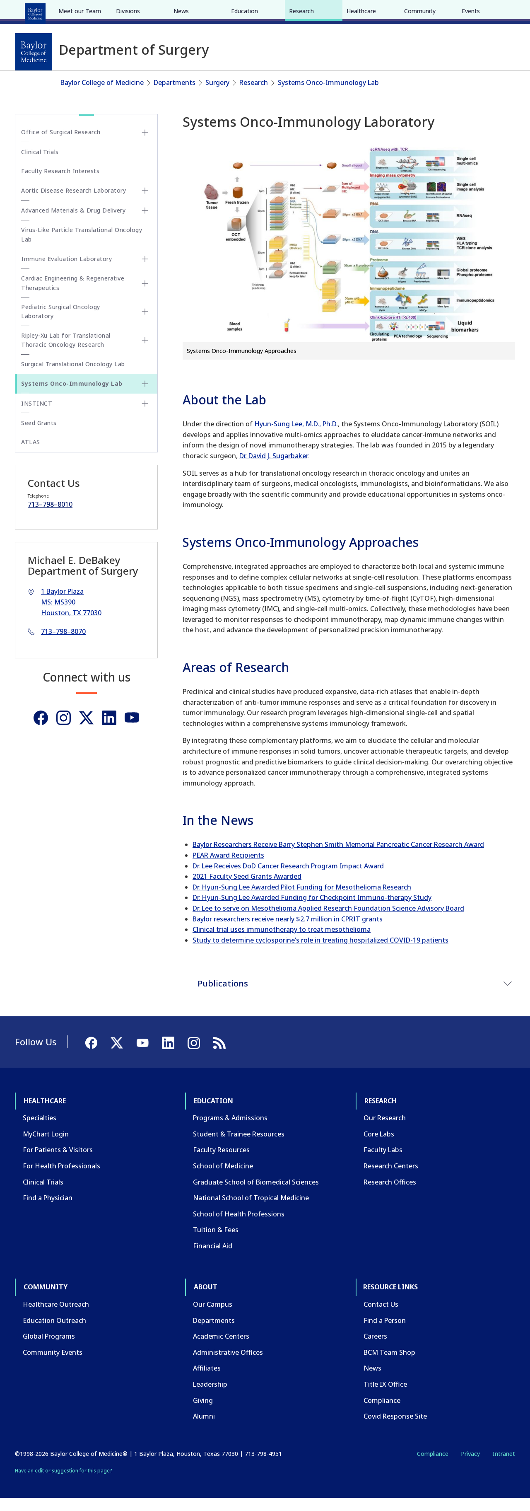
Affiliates (207, 1380)
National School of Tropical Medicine (251, 1210)
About (207, 11)
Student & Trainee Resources (238, 1146)
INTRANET (430, 11)
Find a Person (385, 1332)
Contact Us (381, 1316)
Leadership (210, 1396)
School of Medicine (223, 1178)
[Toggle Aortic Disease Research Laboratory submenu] (144, 203)
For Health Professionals (61, 1178)
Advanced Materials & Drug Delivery (73, 223)
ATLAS (30, 455)
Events (471, 73)
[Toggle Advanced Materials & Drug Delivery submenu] (144, 223)
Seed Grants (39, 435)
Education (82, 11)
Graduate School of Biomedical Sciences (256, 1194)
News (181, 73)
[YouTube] (486, 11)
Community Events (52, 1364)
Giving (203, 1412)
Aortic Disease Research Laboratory (73, 203)
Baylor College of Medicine (102, 94)
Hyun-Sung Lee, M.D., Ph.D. (296, 436)
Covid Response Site (395, 1429)
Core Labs (379, 1146)
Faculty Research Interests (60, 183)
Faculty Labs (383, 1162)
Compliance (382, 1412)
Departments (174, 94)
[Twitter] (86, 730)
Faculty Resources (221, 1162)
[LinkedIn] (501, 11)
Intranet (503, 1466)
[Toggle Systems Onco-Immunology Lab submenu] (144, 396)
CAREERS (396, 11)
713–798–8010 (50, 516)
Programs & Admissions (230, 1130)
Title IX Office (385, 1396)
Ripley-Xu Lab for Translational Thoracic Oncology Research (66, 352)
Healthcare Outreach (56, 1316)
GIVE (370, 11)
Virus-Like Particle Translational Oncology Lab (81, 247)
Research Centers (391, 1178)
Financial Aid (212, 1258)
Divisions (128, 73)
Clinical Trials (40, 164)
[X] (471, 11)
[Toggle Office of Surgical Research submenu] (144, 145)
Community (168, 11)
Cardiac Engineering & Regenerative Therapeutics (72, 295)
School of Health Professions (238, 1226)
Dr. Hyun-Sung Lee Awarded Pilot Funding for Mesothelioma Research (302, 899)
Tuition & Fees (215, 1242)
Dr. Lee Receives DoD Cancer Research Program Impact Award (288, 878)
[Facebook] (456, 11)
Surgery (217, 94)
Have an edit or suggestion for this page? (63, 1483)
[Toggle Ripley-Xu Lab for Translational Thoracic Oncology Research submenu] (144, 353)
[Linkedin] (109, 730)
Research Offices (390, 1194)
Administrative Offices (228, 1364)
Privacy (470, 1466)
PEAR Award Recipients (228, 867)
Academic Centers (221, 1349)
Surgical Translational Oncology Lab (73, 376)
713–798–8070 (63, 644)
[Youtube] (132, 730)
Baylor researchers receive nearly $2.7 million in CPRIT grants (288, 931)
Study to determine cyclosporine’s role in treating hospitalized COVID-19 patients (320, 952)
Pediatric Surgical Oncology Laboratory (60, 323)
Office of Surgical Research (61, 145)
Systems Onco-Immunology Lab (328, 94)
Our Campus (212, 1316)
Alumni (204, 1429)
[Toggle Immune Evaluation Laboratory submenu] (144, 272)
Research (124, 11)
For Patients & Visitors (58, 1162)
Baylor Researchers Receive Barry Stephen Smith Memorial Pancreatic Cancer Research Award (338, 857)
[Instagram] (63, 730)
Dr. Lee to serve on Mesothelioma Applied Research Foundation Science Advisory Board (328, 920)
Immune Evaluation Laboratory (66, 271)
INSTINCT (36, 416)
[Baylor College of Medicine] (33, 51)
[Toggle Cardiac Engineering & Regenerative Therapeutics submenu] (144, 296)
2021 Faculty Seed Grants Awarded (247, 889)
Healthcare (38, 11)
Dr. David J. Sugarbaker (273, 468)
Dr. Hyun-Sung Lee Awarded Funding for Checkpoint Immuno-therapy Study (312, 910)
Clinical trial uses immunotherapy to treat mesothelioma (282, 942)
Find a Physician (47, 1210)
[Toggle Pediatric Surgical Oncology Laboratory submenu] (144, 324)
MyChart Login (46, 1146)
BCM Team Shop (389, 1364)
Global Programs (49, 1349)
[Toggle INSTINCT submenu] (144, 416)
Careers (375, 1349)
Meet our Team (79, 73)
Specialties (39, 1130)
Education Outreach (54, 1332)
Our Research (385, 1130)
